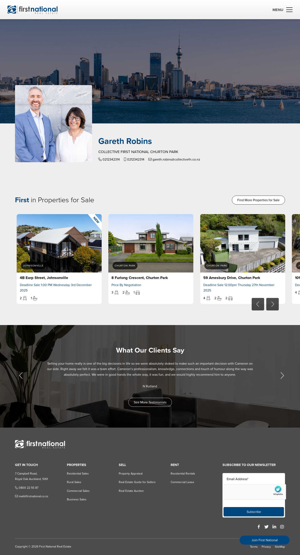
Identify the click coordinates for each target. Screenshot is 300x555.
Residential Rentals (183, 473)
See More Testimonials (150, 402)
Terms (254, 547)
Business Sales (76, 499)
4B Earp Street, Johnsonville (44, 277)
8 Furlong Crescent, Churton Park (139, 277)
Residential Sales (78, 473)
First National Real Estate (55, 546)
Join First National (264, 540)
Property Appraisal (130, 473)
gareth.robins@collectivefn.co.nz (174, 159)
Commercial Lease (182, 482)
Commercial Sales (78, 491)
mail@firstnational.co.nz (31, 496)
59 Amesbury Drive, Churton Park (231, 277)
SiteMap (280, 547)
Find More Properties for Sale (258, 200)
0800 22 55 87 (26, 488)
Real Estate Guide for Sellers (137, 482)
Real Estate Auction (131, 491)
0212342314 (109, 159)
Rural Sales (74, 482)
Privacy (266, 547)
